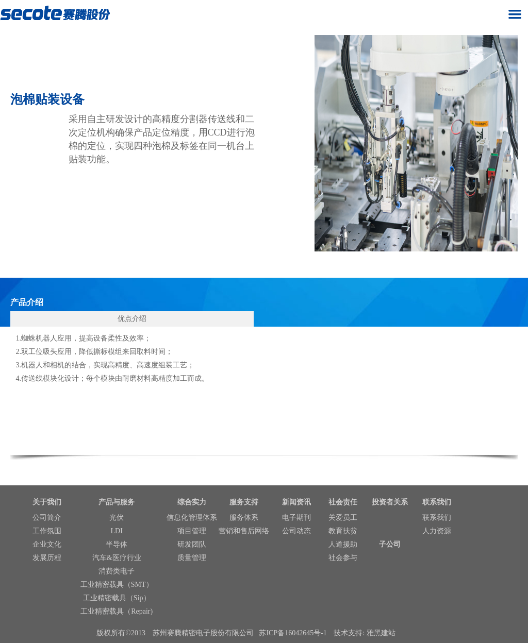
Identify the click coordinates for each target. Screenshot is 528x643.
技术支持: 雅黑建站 (364, 633)
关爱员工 (342, 517)
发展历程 (46, 558)
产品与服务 (116, 502)
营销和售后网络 (244, 531)
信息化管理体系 (192, 517)
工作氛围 (46, 531)
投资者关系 (390, 502)
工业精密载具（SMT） (116, 584)
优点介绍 (132, 319)
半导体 (116, 544)
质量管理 (191, 558)
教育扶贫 (342, 531)
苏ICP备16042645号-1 (292, 633)
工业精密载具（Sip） (117, 598)
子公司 (390, 544)
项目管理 (191, 531)
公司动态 (296, 531)
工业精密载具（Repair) (116, 611)
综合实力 (191, 502)
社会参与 (342, 558)
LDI (117, 531)
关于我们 (46, 502)
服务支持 (243, 502)
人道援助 (342, 544)
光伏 (116, 517)
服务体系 (243, 517)
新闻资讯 (296, 502)
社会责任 (342, 502)
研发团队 (191, 544)
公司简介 (46, 517)
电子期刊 (296, 517)
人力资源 (436, 531)
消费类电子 (116, 571)
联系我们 (436, 502)
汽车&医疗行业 (116, 558)
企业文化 (46, 544)
